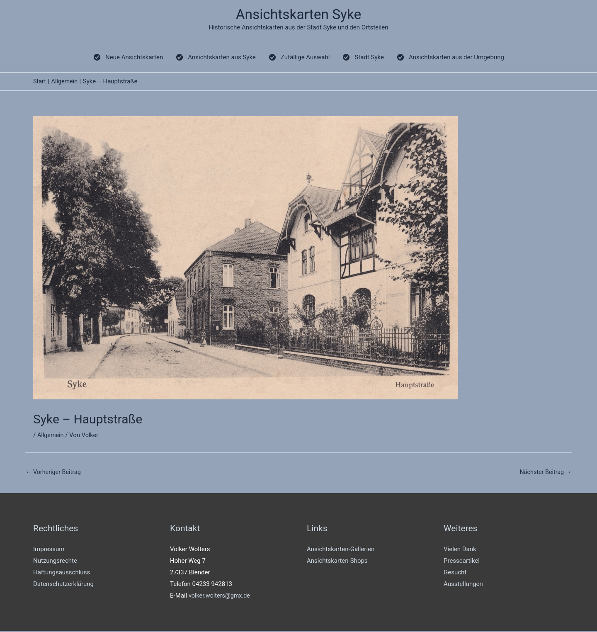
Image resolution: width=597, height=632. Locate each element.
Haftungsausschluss (61, 573)
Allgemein (51, 436)
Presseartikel (462, 562)
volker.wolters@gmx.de (221, 596)
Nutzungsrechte (55, 562)
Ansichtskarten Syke (298, 14)
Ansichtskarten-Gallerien (340, 550)
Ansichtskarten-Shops (337, 562)
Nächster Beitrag (544, 472)
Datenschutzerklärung (63, 585)
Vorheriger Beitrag (54, 472)
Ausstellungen (463, 585)
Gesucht (455, 573)
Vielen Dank (460, 550)
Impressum (48, 550)
